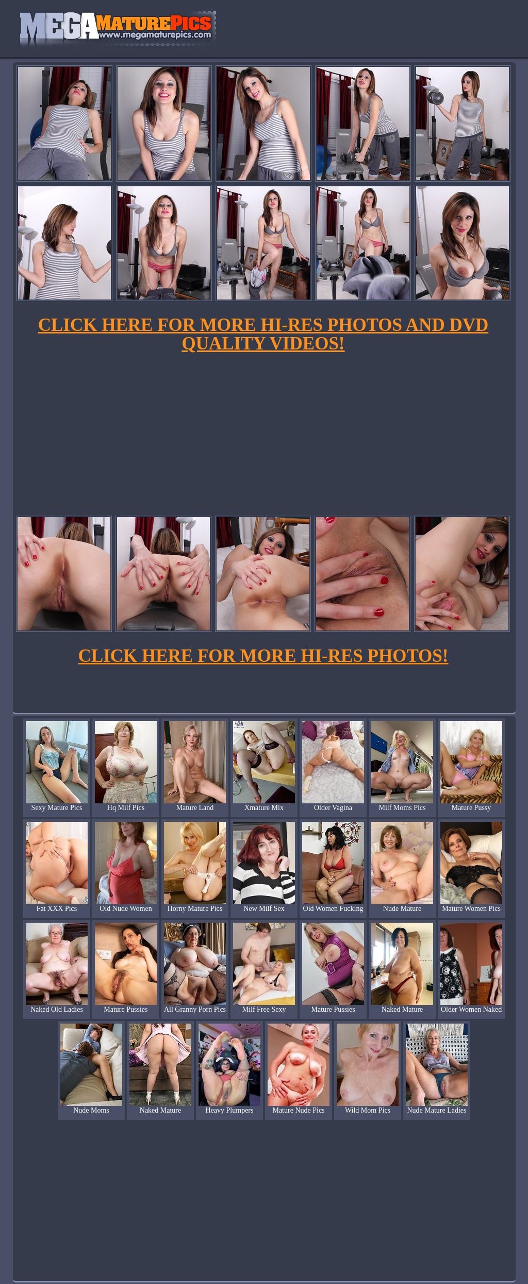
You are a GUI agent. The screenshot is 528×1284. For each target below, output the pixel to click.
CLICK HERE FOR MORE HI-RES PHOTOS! (263, 656)
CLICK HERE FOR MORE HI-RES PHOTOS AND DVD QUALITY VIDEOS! (263, 334)
